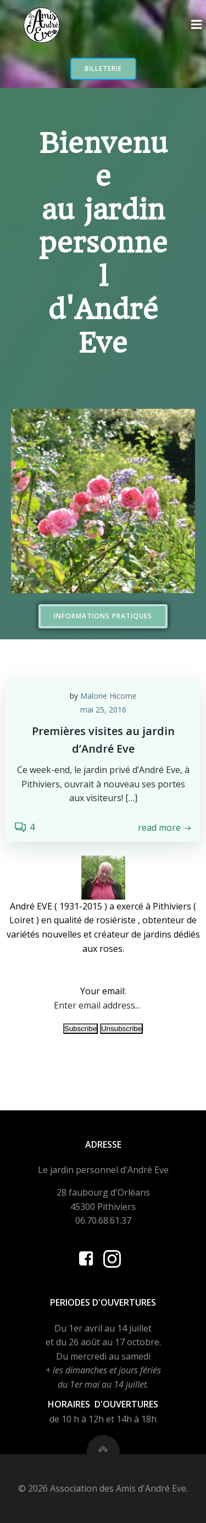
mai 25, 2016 (103, 709)
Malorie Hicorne (108, 696)
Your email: (103, 991)
